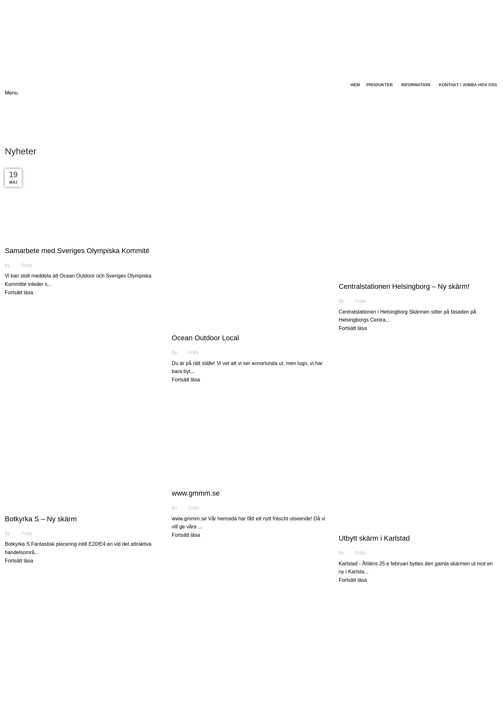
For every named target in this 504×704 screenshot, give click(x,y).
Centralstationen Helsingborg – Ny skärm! (404, 286)
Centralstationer (401, 679)
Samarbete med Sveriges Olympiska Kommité (77, 251)
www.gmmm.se (196, 493)
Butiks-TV (394, 692)
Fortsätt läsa (19, 292)
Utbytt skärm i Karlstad (374, 538)
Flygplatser (395, 668)
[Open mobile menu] (11, 93)
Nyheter (17, 239)
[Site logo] (39, 39)
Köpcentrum (396, 656)
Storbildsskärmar (402, 643)
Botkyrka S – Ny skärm (41, 519)
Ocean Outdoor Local (205, 338)
